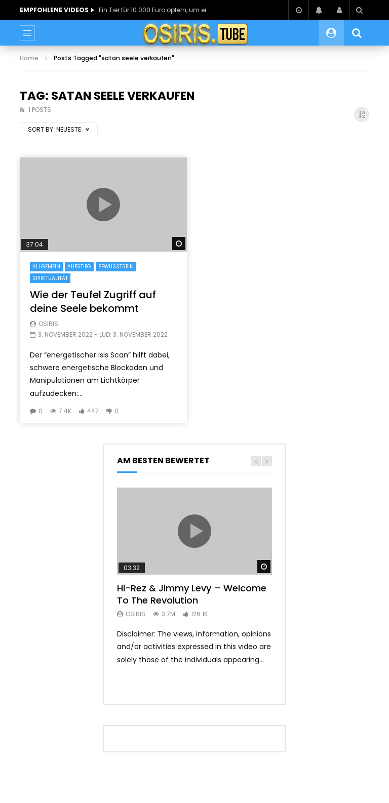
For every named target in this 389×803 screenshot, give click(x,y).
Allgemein (46, 266)
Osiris (48, 323)
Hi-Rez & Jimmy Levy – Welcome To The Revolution (191, 594)
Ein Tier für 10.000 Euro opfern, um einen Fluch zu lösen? (154, 10)
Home (29, 58)
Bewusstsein (116, 266)
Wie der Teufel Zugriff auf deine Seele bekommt (93, 301)
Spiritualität (50, 278)
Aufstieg (79, 266)
